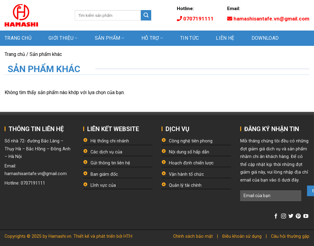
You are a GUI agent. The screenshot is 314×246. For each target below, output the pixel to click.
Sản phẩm (109, 38)
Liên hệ (225, 38)
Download (265, 38)
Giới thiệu (63, 38)
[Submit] (146, 15)
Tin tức (189, 38)
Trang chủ (18, 38)
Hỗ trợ (152, 38)
